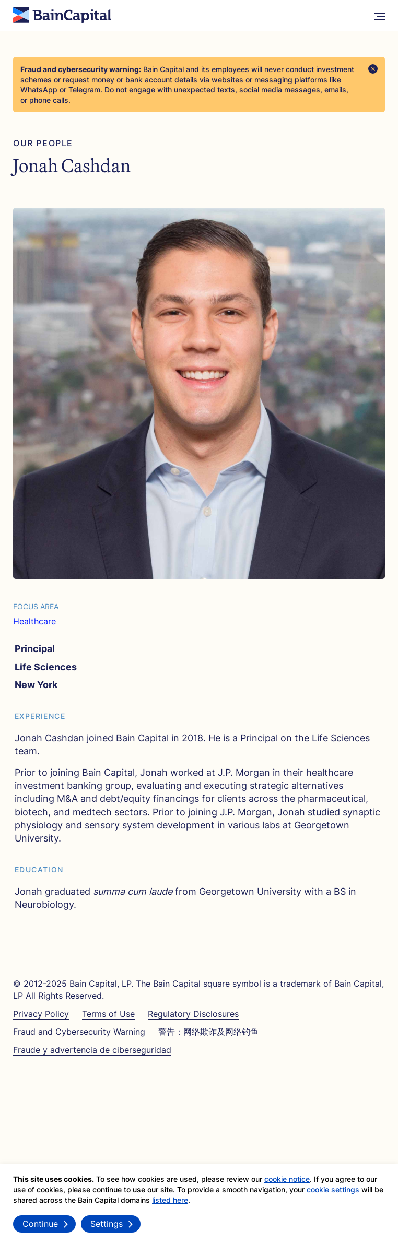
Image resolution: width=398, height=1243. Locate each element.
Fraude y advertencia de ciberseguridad (92, 1050)
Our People (43, 143)
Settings (106, 1227)
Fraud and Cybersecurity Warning (79, 1031)
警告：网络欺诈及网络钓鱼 (208, 1031)
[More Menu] (379, 15)
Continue (40, 1227)
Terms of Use (108, 1014)
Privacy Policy (41, 1014)
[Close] (373, 69)
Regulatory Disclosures (193, 1014)
